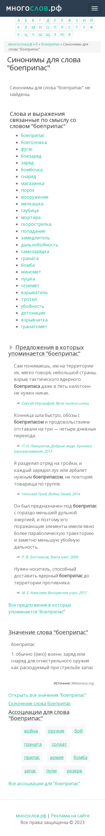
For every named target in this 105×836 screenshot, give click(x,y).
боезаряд (31, 156)
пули (51, 771)
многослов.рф (20, 44)
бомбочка (32, 170)
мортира (31, 217)
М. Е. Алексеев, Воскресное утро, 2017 (54, 592)
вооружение (34, 197)
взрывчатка (34, 320)
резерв (74, 771)
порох (27, 190)
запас (30, 771)
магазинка (32, 183)
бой (78, 731)
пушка (28, 279)
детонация (33, 313)
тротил (29, 299)
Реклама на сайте (70, 816)
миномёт (31, 272)
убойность (32, 306)
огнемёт (30, 285)
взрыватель (34, 292)
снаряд (28, 176)
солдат (59, 744)
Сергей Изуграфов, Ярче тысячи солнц (55, 403)
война (31, 731)
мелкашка (32, 204)
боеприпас (50, 44)
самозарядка (35, 251)
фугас (27, 149)
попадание (33, 231)
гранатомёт (34, 326)
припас (32, 757)
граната (30, 258)
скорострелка (36, 224)
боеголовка (34, 142)
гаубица (30, 210)
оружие (56, 731)
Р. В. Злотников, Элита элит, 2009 (50, 556)
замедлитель (35, 238)
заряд (27, 163)
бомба (28, 265)
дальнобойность (39, 245)
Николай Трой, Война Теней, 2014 (51, 493)
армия (57, 757)
